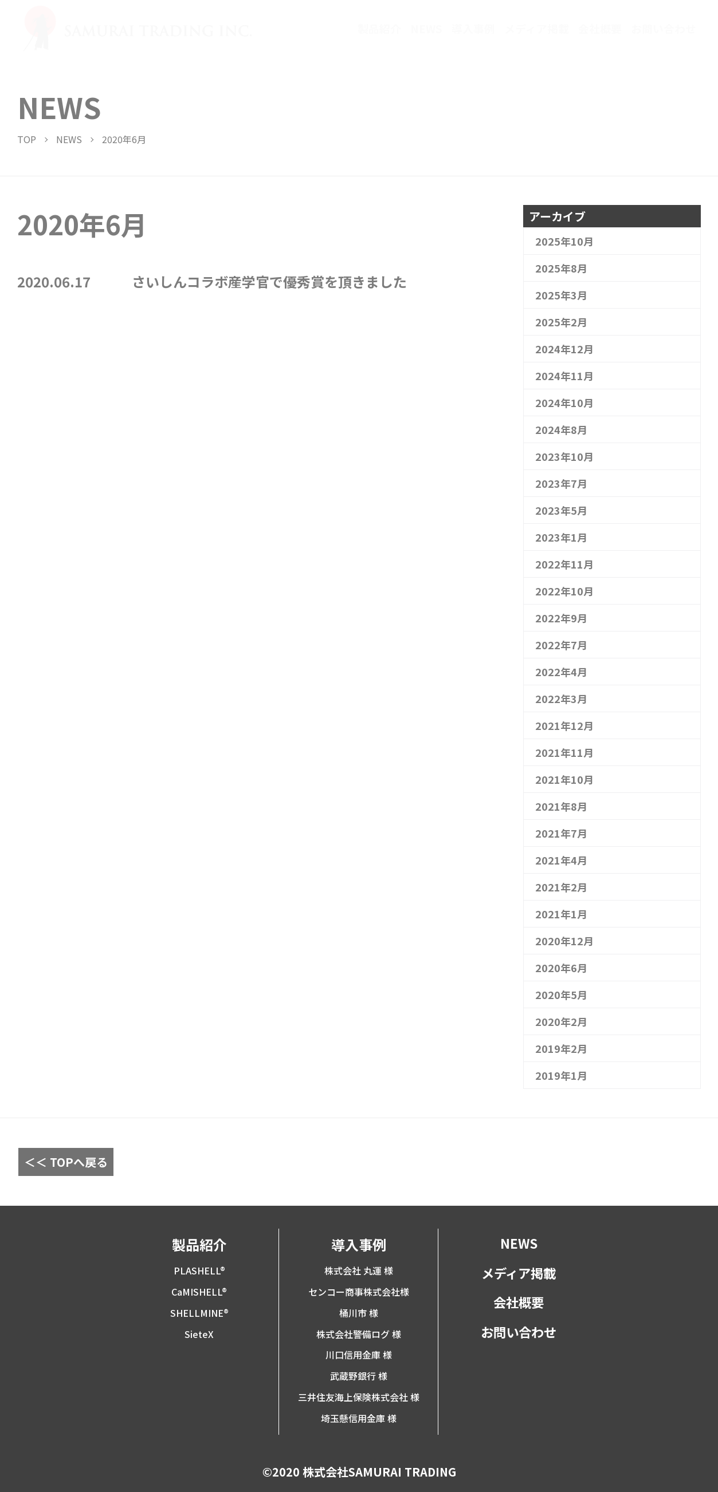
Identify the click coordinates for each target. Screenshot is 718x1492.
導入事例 (473, 28)
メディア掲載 (536, 28)
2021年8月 (561, 806)
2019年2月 (561, 1048)
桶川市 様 (358, 1313)
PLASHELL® (199, 1270)
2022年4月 (561, 671)
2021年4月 (561, 859)
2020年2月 (561, 1021)
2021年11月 (564, 752)
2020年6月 (561, 967)
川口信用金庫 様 (358, 1354)
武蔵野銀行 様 (358, 1376)
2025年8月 (561, 267)
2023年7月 (561, 483)
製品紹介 (379, 28)
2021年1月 (561, 913)
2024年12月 (564, 348)
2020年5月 (561, 994)
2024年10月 (564, 402)
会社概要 (600, 28)
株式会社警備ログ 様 (358, 1334)
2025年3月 (561, 294)
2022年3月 (561, 698)
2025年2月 (561, 321)
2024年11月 (564, 375)
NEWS (426, 28)
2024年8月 (561, 429)
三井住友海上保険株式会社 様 (358, 1397)
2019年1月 (561, 1075)
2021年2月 (561, 886)
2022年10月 (564, 590)
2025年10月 (564, 241)
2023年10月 (564, 456)
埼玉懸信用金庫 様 (359, 1418)
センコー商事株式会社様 (358, 1291)
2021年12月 (564, 725)
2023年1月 (561, 537)
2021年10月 (564, 779)
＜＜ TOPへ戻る (66, 1162)
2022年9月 (561, 617)
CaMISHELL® (199, 1291)
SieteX (199, 1334)
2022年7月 (561, 644)
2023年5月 (561, 510)
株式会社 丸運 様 (358, 1270)
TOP (26, 139)
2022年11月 (564, 563)
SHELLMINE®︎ (199, 1313)
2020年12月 (564, 940)
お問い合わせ (663, 28)
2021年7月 (561, 833)
